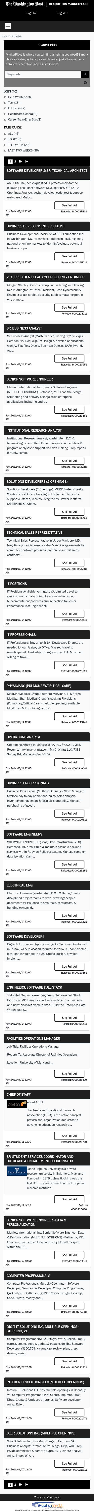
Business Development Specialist (36, 226)
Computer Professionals (28, 1276)
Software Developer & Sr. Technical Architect (47, 170)
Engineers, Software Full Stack (34, 987)
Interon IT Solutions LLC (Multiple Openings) (45, 1382)
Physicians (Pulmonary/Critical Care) (39, 686)
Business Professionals (28, 783)
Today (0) (14, 139)
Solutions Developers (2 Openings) (37, 481)
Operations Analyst (23, 737)
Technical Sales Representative (34, 532)
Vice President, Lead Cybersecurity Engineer (45, 277)
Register (62, 13)
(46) (10, 91)
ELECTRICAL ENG (20, 885)
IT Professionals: (21, 634)
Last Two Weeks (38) (23, 150)
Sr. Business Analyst (24, 328)
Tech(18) (13, 103)
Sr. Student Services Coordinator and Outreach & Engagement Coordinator (40, 1158)
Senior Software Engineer (30, 379)
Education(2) (16, 108)
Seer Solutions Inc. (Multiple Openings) (41, 1433)
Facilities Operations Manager (33, 1038)
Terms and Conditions (47, 1497)
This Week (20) (18, 145)
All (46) (13, 133)
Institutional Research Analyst (34, 430)
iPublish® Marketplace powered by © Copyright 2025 (47, 1505)
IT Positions (17, 584)
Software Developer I (25, 936)
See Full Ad (69, 205)
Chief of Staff (18, 1094)
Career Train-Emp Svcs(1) (24, 119)
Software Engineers (24, 834)
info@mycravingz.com (34, 749)
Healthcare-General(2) (22, 114)
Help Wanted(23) (19, 97)
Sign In (31, 13)
